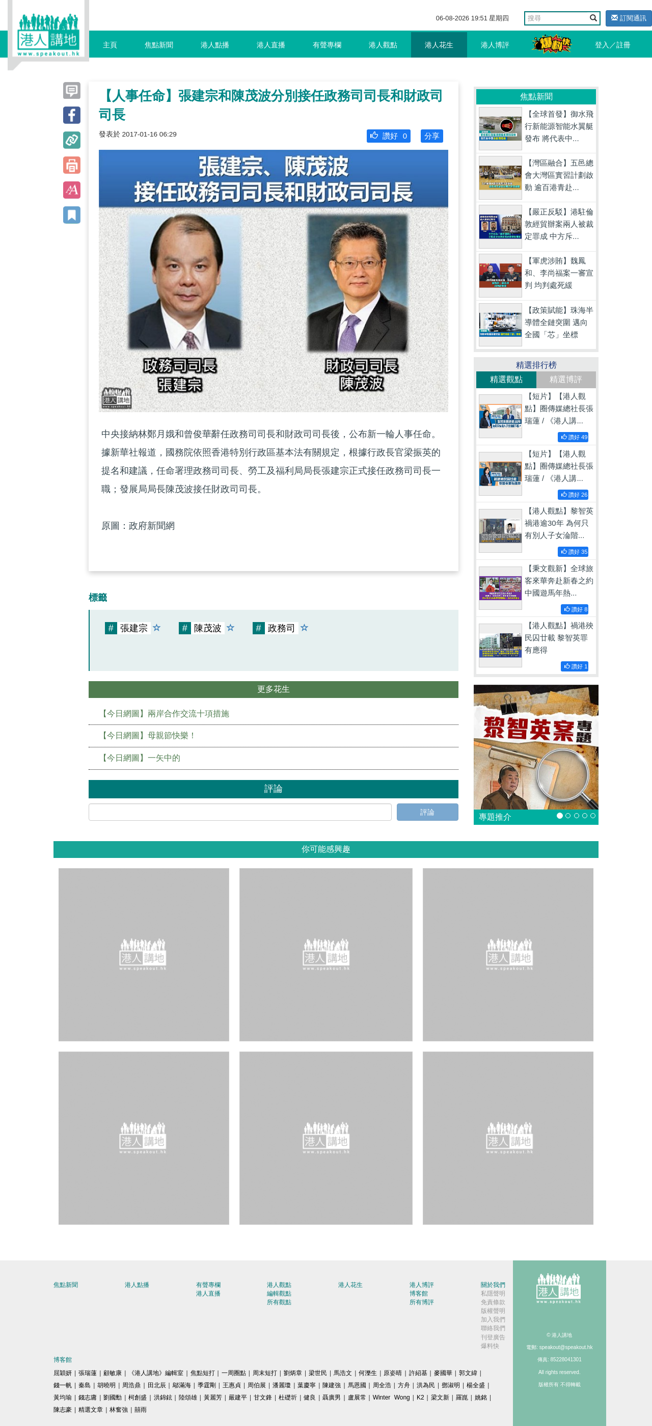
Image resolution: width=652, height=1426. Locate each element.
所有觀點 (279, 1302)
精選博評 (566, 379)
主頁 (110, 45)
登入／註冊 (613, 45)
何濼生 (368, 1373)
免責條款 (493, 1302)
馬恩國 (357, 1385)
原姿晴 (393, 1373)
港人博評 (495, 45)
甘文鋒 (263, 1397)
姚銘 (481, 1397)
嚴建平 (238, 1397)
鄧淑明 (451, 1385)
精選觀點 (506, 379)
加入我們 (493, 1319)
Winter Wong (391, 1397)
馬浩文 (343, 1373)
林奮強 (119, 1409)
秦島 (84, 1385)
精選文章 (90, 1409)
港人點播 (215, 45)
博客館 (419, 1293)
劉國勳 (112, 1397)
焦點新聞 (159, 45)
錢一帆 (62, 1385)
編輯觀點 (279, 1293)
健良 (310, 1397)
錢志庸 (87, 1397)
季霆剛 (207, 1385)
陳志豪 (62, 1409)
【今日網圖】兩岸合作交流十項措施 (164, 713)
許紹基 (418, 1373)
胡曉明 (106, 1385)
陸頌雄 (188, 1397)
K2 (420, 1397)
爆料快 (490, 1346)
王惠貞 (232, 1385)
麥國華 (443, 1373)
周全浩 (382, 1385)
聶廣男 (331, 1397)
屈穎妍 (62, 1373)
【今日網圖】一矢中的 (139, 758)
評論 (427, 812)
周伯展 (257, 1385)
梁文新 (440, 1397)
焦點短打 (203, 1373)
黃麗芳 (213, 1397)
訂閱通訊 (628, 18)
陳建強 (331, 1385)
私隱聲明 (493, 1293)
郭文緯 (468, 1373)
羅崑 (462, 1397)
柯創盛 (137, 1397)
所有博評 (422, 1302)
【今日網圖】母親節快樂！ (148, 735)
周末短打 (265, 1373)
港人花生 (439, 45)
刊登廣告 (493, 1337)
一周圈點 (234, 1373)
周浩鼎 (131, 1385)
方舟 (404, 1385)
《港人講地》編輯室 (155, 1373)
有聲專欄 (327, 45)
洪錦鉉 (163, 1397)
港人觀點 (383, 45)
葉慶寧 (306, 1385)
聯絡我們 (493, 1328)
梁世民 (318, 1373)
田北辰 (157, 1385)
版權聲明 (493, 1310)
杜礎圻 (288, 1397)
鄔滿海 (182, 1385)
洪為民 (426, 1385)
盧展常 (357, 1397)
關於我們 (493, 1284)
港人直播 (271, 45)
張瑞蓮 (87, 1373)
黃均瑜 (62, 1397)
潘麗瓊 (282, 1385)
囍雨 (140, 1409)
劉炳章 (293, 1373)
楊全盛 (476, 1385)
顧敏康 (112, 1373)
